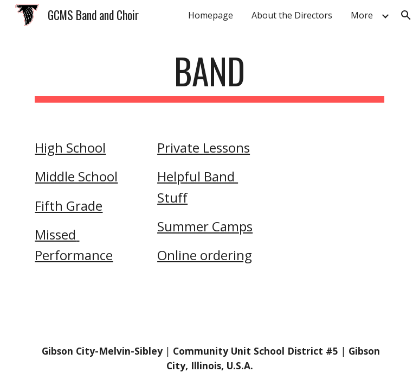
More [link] (362, 15)
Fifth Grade (68, 206)
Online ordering (204, 255)
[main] (209, 76)
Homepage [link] (210, 15)
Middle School (76, 176)
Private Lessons (203, 147)
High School (70, 147)
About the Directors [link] (292, 15)
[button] (406, 15)
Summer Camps (205, 226)
